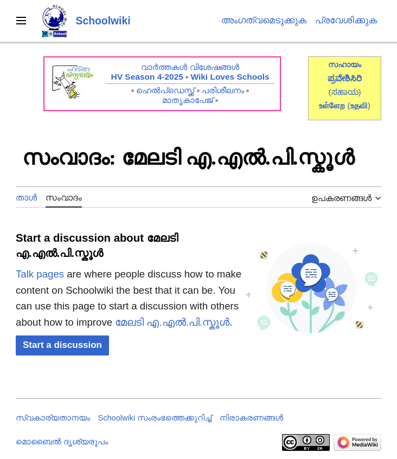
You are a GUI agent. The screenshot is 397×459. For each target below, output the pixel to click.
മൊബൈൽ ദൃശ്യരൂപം (62, 441)
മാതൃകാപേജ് (187, 100)
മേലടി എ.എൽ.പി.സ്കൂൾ (172, 322)
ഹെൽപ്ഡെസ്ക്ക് (165, 90)
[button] (62, 345)
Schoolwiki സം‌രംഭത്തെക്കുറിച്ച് (155, 417)
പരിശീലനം (223, 90)
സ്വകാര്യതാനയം (53, 417)
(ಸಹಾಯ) (344, 91)
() (359, 105)
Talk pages (40, 274)
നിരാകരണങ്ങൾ (251, 417)
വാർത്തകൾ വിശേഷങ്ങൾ (190, 67)
